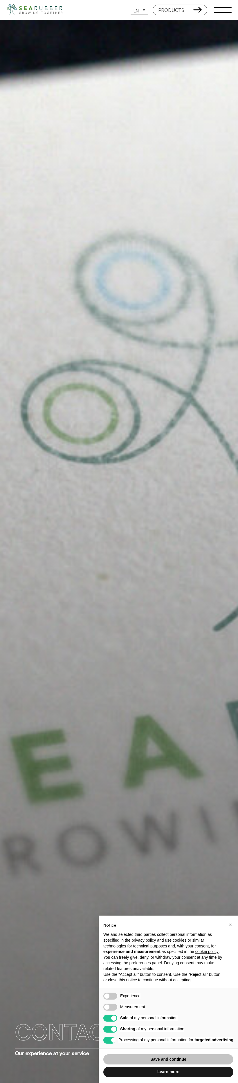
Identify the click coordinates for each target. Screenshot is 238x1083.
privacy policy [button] (143, 940)
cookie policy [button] (207, 951)
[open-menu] (223, 9)
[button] (139, 10)
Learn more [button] (168, 1071)
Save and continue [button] (168, 1059)
